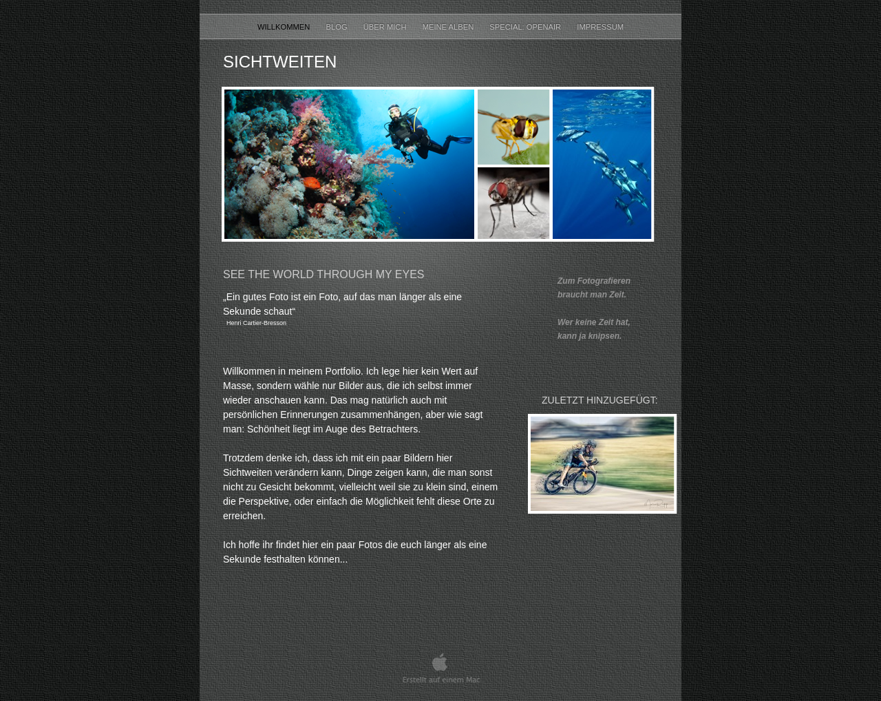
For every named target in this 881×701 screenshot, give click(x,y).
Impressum (600, 27)
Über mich (386, 27)
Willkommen (284, 27)
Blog (338, 27)
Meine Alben (449, 27)
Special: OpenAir (526, 27)
